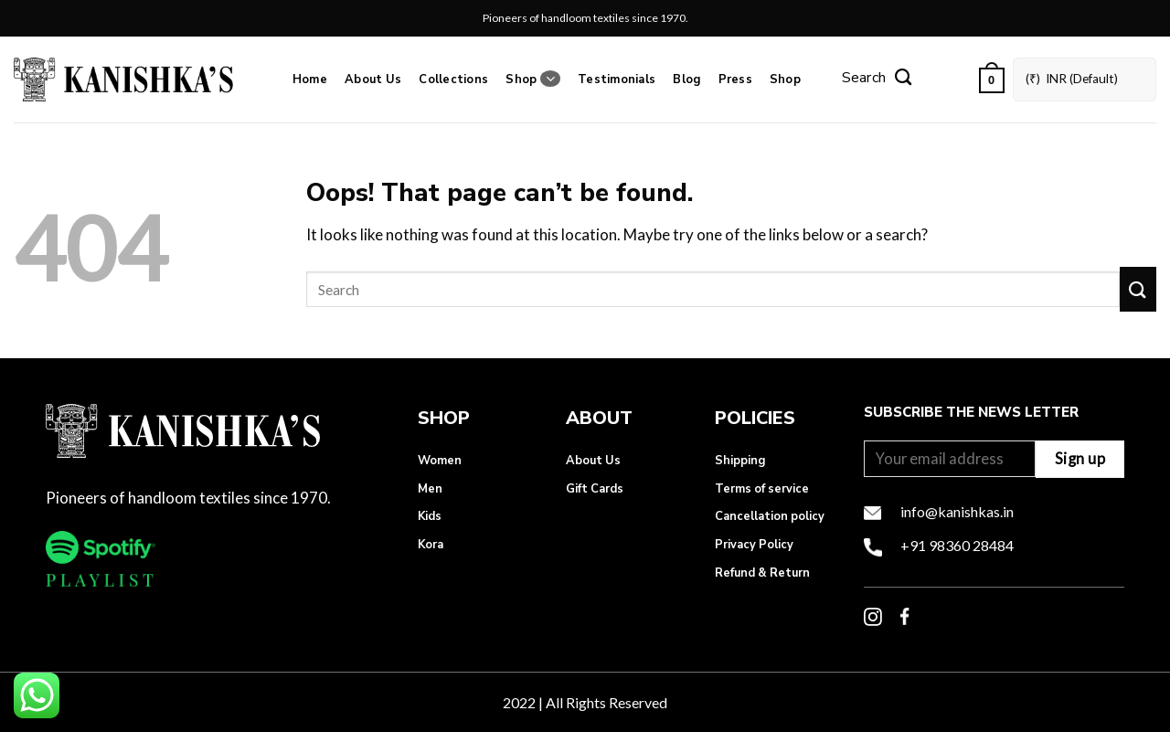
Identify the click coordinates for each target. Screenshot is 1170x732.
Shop (532, 79)
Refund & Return (762, 573)
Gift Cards (594, 489)
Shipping (740, 460)
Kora (430, 544)
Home (309, 79)
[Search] (876, 79)
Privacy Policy (754, 544)
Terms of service (762, 489)
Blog (686, 79)
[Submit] (1138, 289)
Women (440, 460)
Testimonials (616, 79)
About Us (373, 79)
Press (735, 79)
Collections (453, 79)
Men (430, 489)
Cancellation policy (769, 516)
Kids (429, 516)
